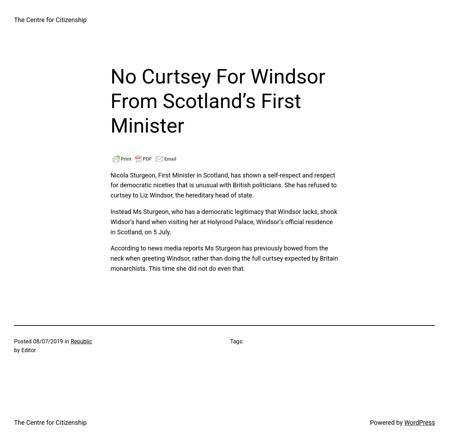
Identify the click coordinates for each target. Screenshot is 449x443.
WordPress (419, 422)
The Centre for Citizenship (50, 20)
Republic (81, 341)
